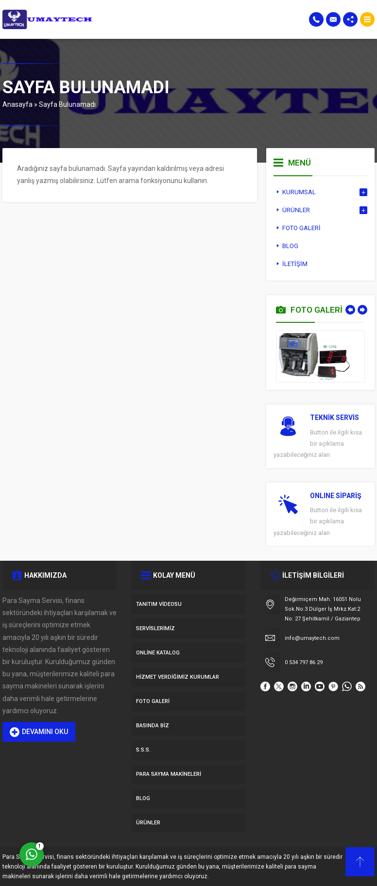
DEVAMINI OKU (39, 732)
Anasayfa (17, 104)
